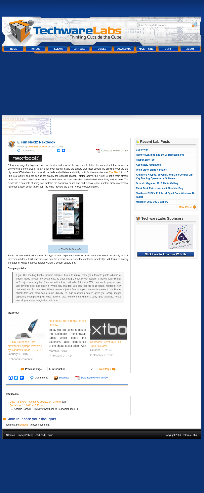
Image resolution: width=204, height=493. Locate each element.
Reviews (58, 49)
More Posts (185, 207)
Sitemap (10, 435)
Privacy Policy (24, 435)
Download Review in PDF (114, 150)
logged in (24, 424)
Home (13, 49)
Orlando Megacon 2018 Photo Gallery (157, 183)
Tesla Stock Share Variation (151, 169)
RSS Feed (39, 435)
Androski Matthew (37, 146)
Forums (35, 49)
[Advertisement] (102, 85)
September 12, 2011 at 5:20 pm (26, 405)
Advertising (146, 49)
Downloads (124, 49)
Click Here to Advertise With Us (165, 254)
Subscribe (64, 377)
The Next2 (115, 172)
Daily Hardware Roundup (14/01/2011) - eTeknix (35, 401)
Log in (50, 435)
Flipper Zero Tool (145, 159)
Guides (102, 49)
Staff (168, 49)
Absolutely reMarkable (148, 164)
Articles (79, 49)
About (190, 49)
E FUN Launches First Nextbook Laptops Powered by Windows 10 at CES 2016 (25, 346)
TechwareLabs (69, 29)
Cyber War (142, 149)
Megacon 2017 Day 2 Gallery (152, 202)
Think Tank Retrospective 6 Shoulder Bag (159, 188)
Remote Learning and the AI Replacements (160, 154)
